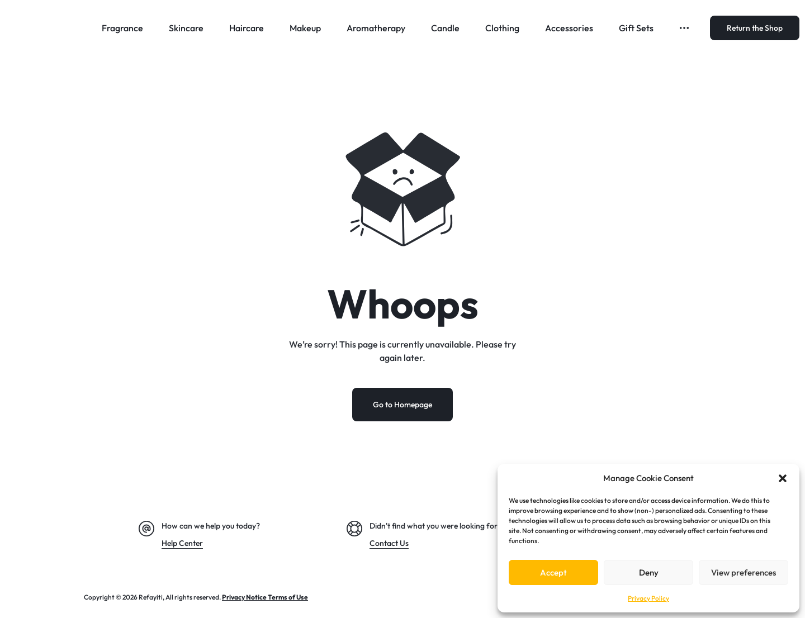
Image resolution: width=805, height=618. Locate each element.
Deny (649, 572)
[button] (782, 478)
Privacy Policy (648, 598)
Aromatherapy (376, 28)
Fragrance (122, 28)
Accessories (569, 28)
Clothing (502, 28)
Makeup (305, 28)
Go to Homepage (402, 405)
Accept (553, 572)
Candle (445, 28)
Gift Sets (636, 28)
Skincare (186, 28)
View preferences (743, 572)
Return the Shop (755, 28)
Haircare (246, 28)
